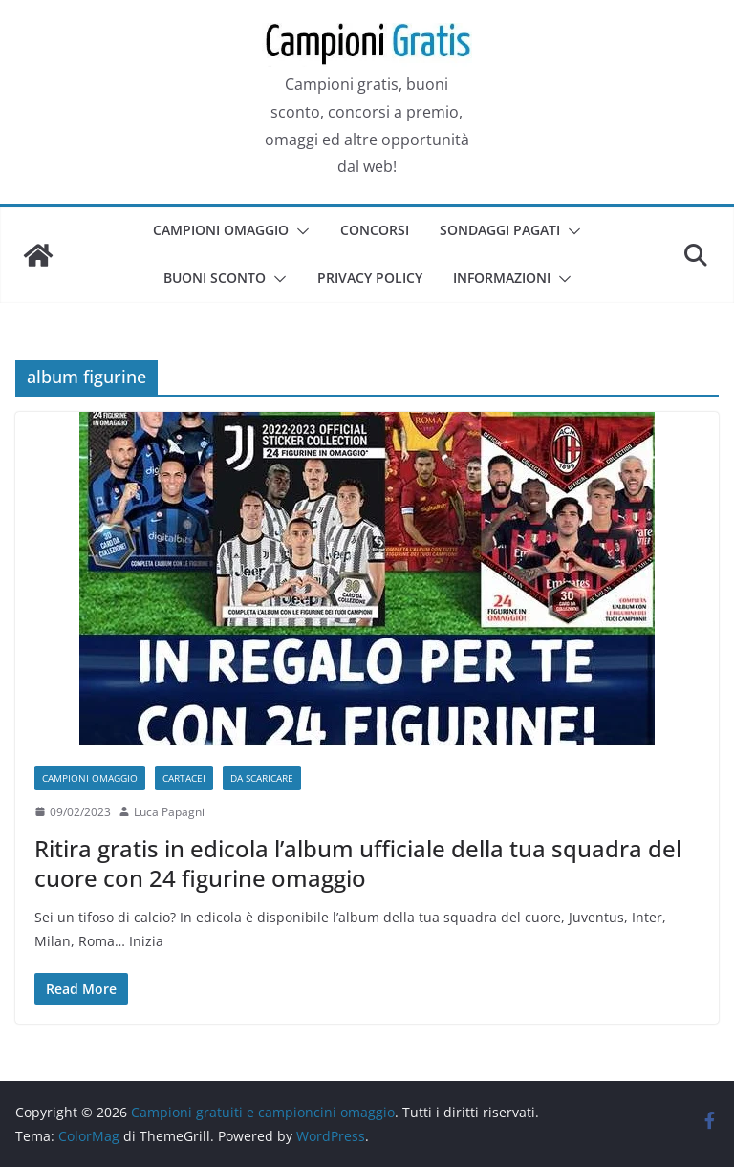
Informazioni (501, 278)
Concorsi (374, 230)
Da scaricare (261, 778)
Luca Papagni (169, 812)
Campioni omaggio (221, 230)
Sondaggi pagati (500, 230)
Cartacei (183, 778)
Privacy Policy (369, 278)
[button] (299, 231)
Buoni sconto (214, 278)
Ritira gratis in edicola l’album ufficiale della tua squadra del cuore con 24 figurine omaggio (357, 863)
